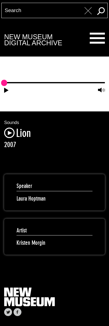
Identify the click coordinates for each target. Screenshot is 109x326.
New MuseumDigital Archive (33, 40)
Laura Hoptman (31, 198)
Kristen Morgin (31, 242)
